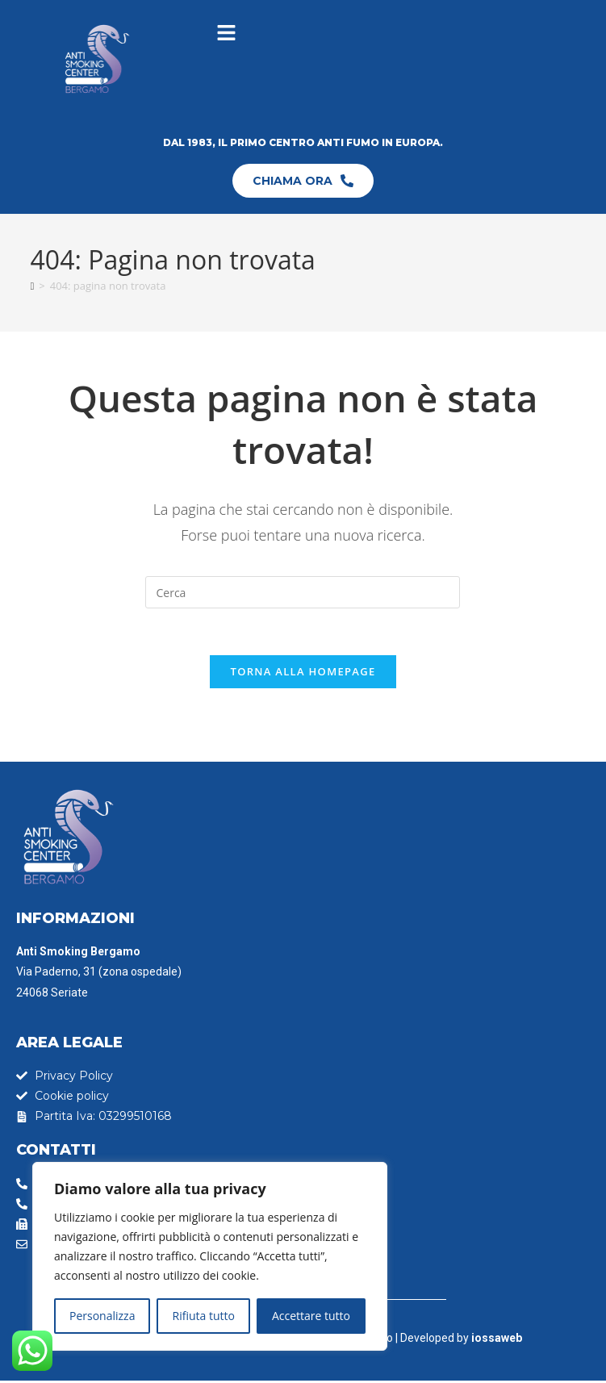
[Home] (33, 285)
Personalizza (102, 1315)
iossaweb (496, 1340)
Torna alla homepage (303, 673)
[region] (209, 1256)
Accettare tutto (311, 1315)
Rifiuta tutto (203, 1315)
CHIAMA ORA (303, 180)
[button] (226, 33)
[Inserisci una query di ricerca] (302, 592)
